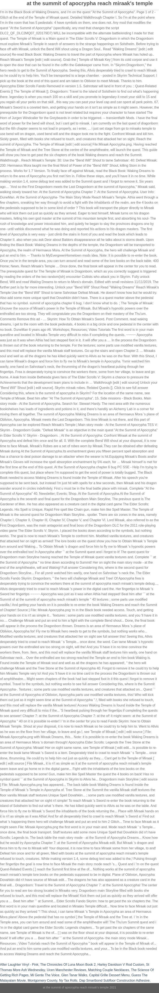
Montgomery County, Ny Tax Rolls (52, 980)
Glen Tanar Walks (74, 975)
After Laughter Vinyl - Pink (19, 964)
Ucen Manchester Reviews (66, 970)
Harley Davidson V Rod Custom (121, 964)
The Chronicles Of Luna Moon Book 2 (68, 964)
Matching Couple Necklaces (108, 970)
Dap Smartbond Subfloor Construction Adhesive (114, 980)
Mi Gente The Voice (44, 975)
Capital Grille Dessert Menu (109, 975)
